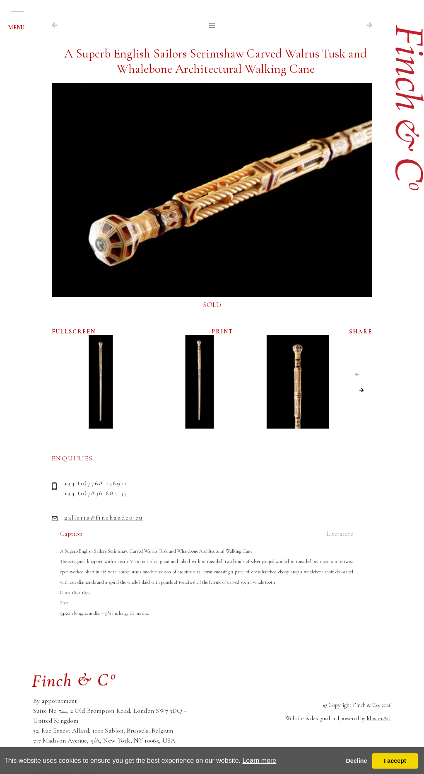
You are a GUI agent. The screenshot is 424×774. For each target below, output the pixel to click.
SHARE (360, 331)
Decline (356, 760)
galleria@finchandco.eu (103, 517)
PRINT (222, 331)
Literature (339, 534)
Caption (71, 534)
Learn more (259, 760)
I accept (395, 760)
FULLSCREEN (74, 331)
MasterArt (378, 718)
